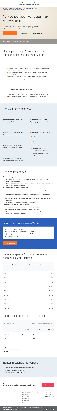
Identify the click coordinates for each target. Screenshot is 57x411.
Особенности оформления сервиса (13, 370)
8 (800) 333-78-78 (49, 392)
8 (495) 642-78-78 (49, 394)
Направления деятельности (30, 392)
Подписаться (47, 385)
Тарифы (15, 41)
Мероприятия (24, 33)
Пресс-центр (25, 398)
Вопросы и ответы (37, 33)
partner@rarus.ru (49, 396)
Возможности (7, 41)
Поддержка (25, 396)
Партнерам (25, 394)
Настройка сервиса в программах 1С (14, 372)
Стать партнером (10, 33)
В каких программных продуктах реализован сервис (18, 367)
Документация (24, 41)
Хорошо (50, 408)
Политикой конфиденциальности (12, 409)
